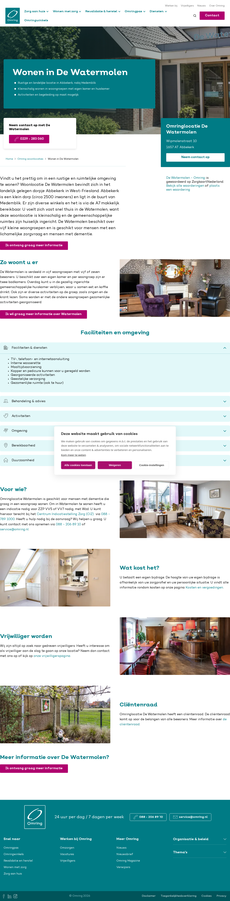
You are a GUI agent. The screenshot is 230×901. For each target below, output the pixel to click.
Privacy (221, 896)
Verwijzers (123, 867)
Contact (212, 15)
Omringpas (133, 11)
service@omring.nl (14, 529)
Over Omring (217, 6)
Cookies (206, 896)
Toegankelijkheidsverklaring (178, 896)
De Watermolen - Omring (185, 178)
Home (9, 159)
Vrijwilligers (187, 6)
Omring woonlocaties (30, 159)
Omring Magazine (128, 860)
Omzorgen (67, 847)
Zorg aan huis (34, 11)
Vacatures (67, 854)
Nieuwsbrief (124, 854)
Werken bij (171, 6)
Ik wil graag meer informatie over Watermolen (43, 314)
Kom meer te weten (73, 455)
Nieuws (201, 6)
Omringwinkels (36, 20)
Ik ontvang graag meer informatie (34, 245)
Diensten (157, 11)
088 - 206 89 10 (68, 524)
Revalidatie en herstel (18, 860)
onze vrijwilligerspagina (52, 656)
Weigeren (115, 465)
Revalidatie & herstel (101, 11)
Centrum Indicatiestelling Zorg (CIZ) (66, 514)
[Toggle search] (195, 16)
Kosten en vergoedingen (204, 587)
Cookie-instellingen (151, 465)
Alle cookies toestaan (78, 465)
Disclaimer (149, 896)
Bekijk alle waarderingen (185, 186)
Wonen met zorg (65, 11)
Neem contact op (195, 157)
